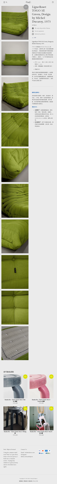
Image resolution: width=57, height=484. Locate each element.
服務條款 (21, 481)
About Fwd (35, 481)
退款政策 (30, 481)
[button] (4, 2)
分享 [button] (34, 37)
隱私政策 (26, 481)
